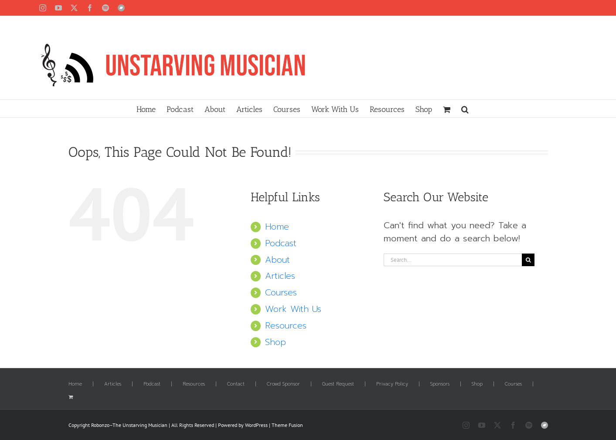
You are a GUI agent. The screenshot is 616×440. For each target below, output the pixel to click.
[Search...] (453, 260)
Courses (281, 292)
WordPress (256, 425)
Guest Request (338, 384)
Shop (275, 342)
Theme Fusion (287, 425)
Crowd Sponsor (283, 384)
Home (277, 226)
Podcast (280, 243)
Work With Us (293, 308)
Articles (280, 275)
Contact (236, 384)
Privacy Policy (392, 384)
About (277, 259)
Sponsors (439, 384)
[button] (465, 108)
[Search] (528, 260)
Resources (285, 325)
